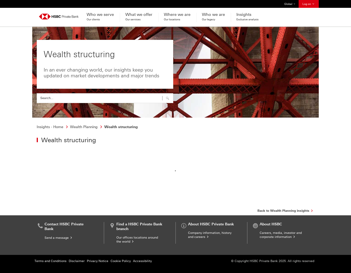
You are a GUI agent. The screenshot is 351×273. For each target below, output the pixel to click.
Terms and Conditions (50, 261)
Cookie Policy (121, 261)
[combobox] (105, 98)
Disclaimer (77, 261)
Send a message (59, 238)
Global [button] (290, 4)
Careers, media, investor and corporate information (281, 235)
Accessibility (142, 261)
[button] (167, 98)
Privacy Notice (97, 261)
